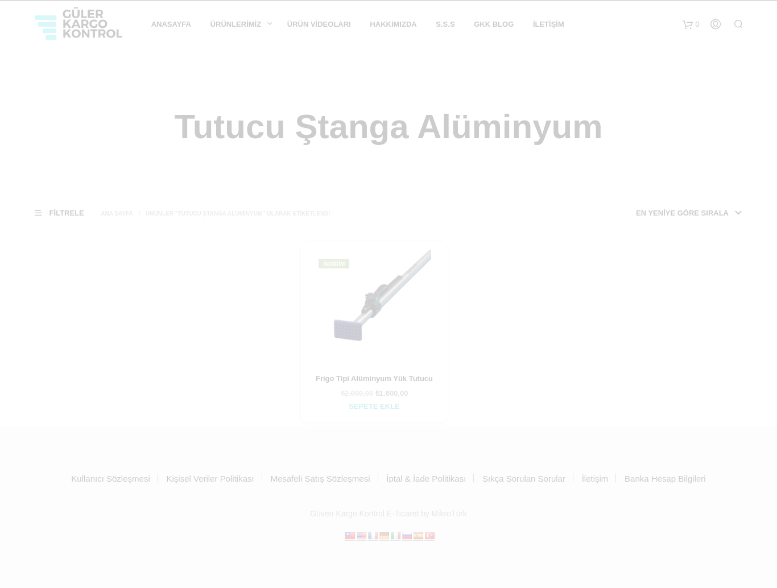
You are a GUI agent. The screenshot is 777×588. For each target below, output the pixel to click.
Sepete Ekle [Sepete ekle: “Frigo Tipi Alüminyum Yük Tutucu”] (374, 406)
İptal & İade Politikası (426, 478)
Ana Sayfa (117, 213)
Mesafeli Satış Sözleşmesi (320, 478)
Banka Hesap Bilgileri (665, 478)
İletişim (548, 24)
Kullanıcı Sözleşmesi (110, 478)
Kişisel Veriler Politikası (210, 478)
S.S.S (445, 24)
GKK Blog (494, 24)
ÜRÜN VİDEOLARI (319, 24)
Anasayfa (171, 24)
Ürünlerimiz (236, 24)
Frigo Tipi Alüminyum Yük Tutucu (374, 378)
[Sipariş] (652, 213)
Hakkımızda (393, 24)
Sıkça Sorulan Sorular (523, 478)
